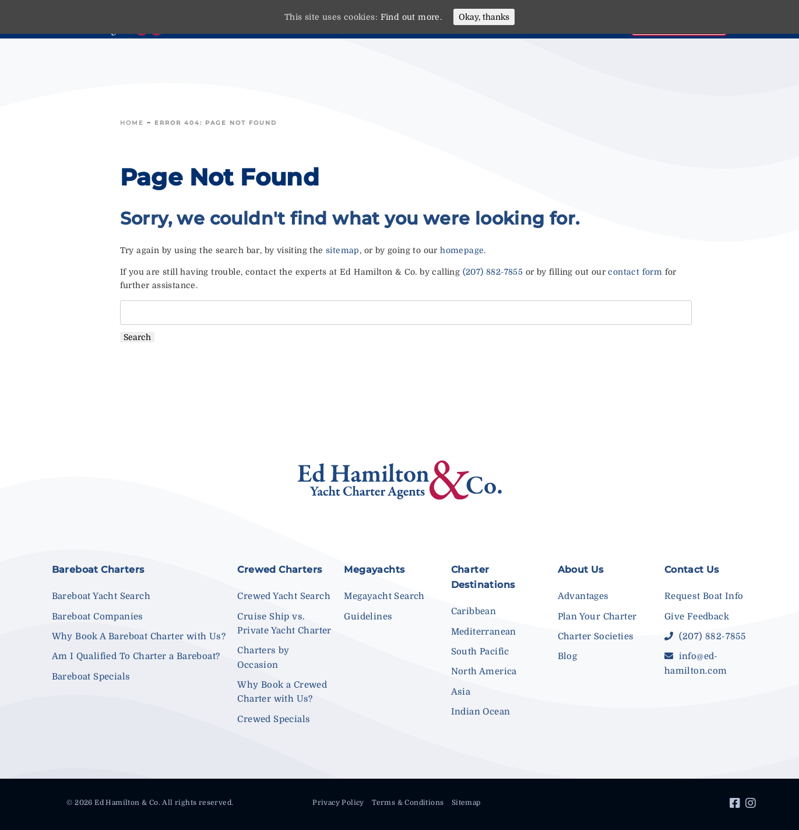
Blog (568, 656)
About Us (581, 569)
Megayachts (374, 569)
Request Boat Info (704, 596)
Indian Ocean (481, 711)
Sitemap (466, 803)
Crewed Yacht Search (283, 596)
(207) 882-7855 (493, 271)
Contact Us (691, 569)
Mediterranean (483, 631)
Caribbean (474, 611)
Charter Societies (596, 636)
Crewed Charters (279, 569)
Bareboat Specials (91, 676)
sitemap (343, 250)
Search (137, 337)
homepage (462, 250)
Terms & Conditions (408, 803)
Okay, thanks (484, 17)
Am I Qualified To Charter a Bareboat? (136, 656)
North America (484, 671)
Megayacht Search (384, 596)
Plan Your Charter (597, 616)
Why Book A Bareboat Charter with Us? (139, 636)
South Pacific (480, 651)
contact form (635, 271)
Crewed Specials (273, 719)
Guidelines (368, 616)
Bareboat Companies (97, 616)
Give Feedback (696, 616)
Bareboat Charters (98, 569)
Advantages (583, 596)
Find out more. (411, 17)
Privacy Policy (338, 803)
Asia (461, 692)
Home (132, 123)
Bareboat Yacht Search (101, 596)
